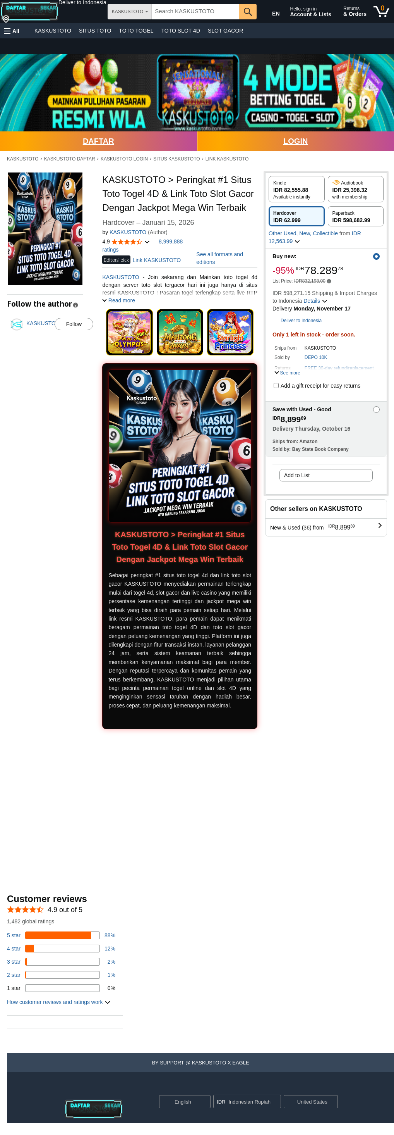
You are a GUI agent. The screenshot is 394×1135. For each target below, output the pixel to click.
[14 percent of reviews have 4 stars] (61, 948)
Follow (74, 324)
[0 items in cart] (381, 11)
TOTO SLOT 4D (180, 31)
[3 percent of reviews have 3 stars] (61, 962)
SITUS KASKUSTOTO (176, 159)
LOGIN (295, 141)
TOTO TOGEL (136, 31)
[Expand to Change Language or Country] (204, 1102)
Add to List (297, 475)
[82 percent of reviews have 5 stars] (61, 935)
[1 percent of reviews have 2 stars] (61, 975)
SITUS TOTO (95, 31)
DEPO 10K (316, 357)
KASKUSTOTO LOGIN (124, 159)
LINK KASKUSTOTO (227, 159)
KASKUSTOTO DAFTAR (69, 159)
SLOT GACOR (225, 31)
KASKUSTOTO (52, 31)
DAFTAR (98, 141)
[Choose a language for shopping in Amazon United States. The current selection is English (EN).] (270, 12)
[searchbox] (195, 11)
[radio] (296, 189)
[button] (82, 2)
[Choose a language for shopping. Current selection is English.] (180, 1102)
